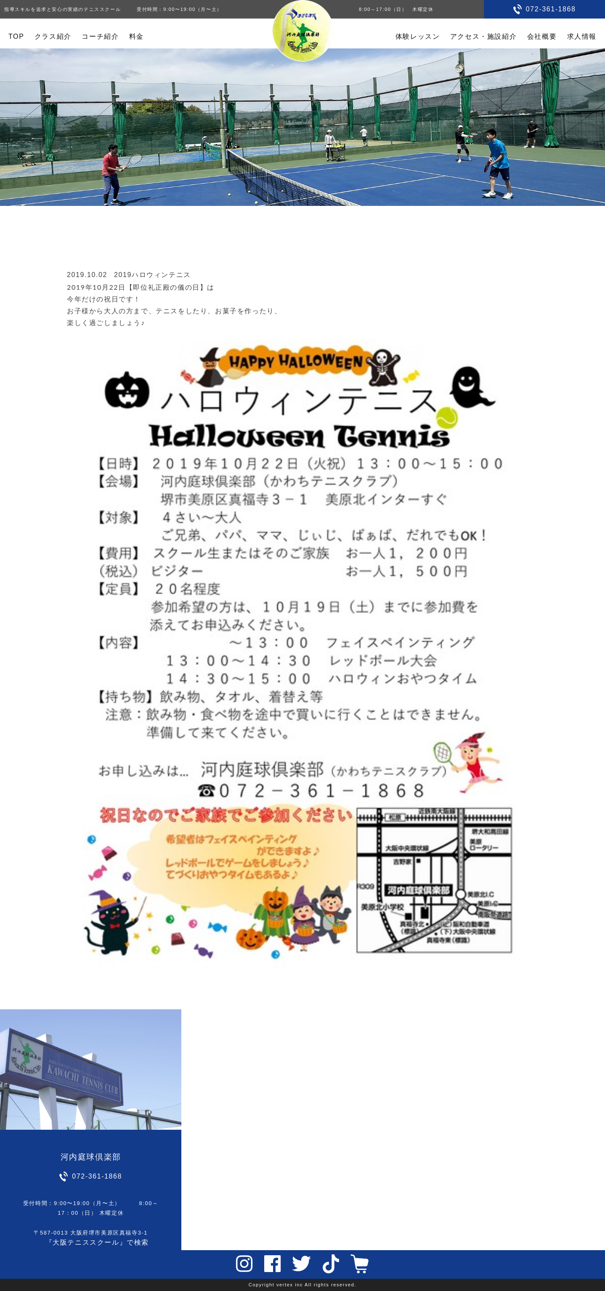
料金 (136, 36)
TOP (16, 36)
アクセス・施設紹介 (483, 36)
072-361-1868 (551, 9)
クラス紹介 (53, 36)
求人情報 (582, 36)
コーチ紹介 (100, 36)
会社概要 (542, 36)
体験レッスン (417, 36)
